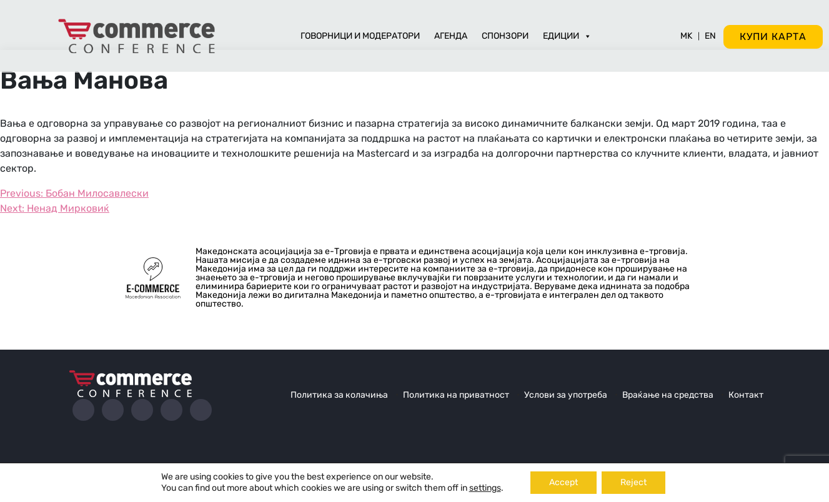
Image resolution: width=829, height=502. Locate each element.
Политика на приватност (456, 395)
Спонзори (505, 36)
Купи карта (773, 36)
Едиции (567, 36)
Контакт (745, 395)
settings (485, 488)
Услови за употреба (565, 395)
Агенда (450, 36)
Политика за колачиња (339, 395)
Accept (563, 482)
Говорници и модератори (360, 36)
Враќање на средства (667, 395)
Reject (633, 482)
